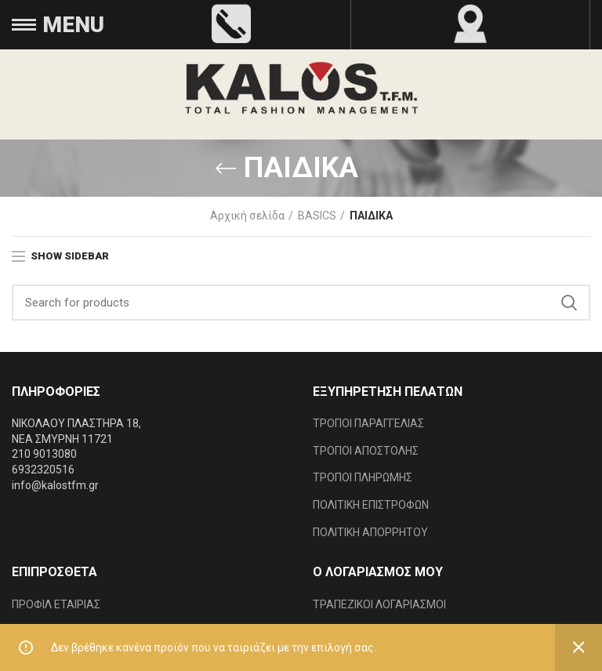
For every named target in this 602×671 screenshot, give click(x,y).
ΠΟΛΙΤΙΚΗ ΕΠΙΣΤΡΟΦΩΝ (371, 505)
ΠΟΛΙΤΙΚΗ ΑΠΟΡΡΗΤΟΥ (370, 532)
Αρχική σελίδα (247, 215)
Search (569, 303)
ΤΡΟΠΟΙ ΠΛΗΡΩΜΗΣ (362, 477)
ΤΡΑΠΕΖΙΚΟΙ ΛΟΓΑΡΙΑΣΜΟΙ (379, 604)
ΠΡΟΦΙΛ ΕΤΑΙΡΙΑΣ (56, 604)
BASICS (317, 215)
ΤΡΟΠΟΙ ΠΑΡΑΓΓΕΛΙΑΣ (368, 423)
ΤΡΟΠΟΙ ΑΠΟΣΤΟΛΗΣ (366, 450)
